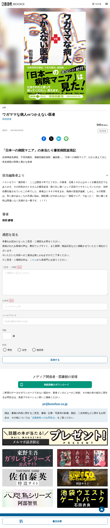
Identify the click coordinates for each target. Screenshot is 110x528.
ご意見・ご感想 (9, 267)
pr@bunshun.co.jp (54, 404)
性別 (4, 345)
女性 (24, 349)
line (66, 138)
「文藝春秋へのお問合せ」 (43, 417)
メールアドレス (9, 315)
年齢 (4, 330)
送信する (55, 360)
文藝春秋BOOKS (12, 4)
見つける (96, 3)
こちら (33, 259)
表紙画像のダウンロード (56, 384)
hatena (58, 138)
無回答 (40, 349)
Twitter (51, 138)
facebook (44, 138)
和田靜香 (6, 119)
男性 (9, 349)
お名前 (5, 300)
